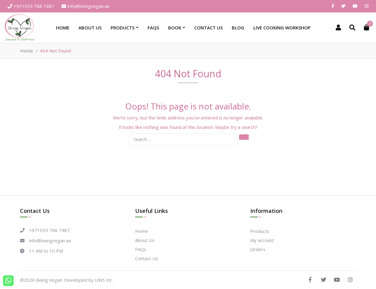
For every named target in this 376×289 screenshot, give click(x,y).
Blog (238, 28)
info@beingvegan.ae (86, 6)
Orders (257, 249)
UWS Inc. (104, 280)
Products (123, 28)
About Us (89, 28)
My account (262, 240)
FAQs (153, 28)
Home (62, 28)
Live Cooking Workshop (282, 28)
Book (174, 28)
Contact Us (208, 28)
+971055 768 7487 (31, 6)
